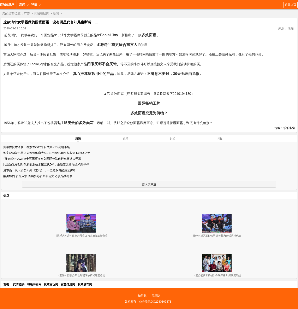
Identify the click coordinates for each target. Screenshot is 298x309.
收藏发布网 (85, 284)
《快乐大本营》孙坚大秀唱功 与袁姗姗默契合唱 (81, 235)
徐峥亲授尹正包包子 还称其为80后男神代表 (217, 235)
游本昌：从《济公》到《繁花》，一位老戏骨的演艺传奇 (39, 170)
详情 (34, 4)
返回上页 (290, 4)
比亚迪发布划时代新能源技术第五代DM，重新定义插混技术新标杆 (46, 164)
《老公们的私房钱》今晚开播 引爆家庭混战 (217, 275)
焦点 (6, 195)
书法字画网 (34, 284)
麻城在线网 (7, 4)
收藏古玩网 (51, 284)
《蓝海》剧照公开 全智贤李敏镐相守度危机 (81, 275)
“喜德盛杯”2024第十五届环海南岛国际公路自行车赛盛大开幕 (42, 158)
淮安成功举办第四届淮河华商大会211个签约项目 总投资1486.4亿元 (46, 152)
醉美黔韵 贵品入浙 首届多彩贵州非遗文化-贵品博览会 (37, 176)
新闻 (22, 4)
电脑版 (155, 295)
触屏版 (142, 295)
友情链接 (18, 284)
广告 (27, 13)
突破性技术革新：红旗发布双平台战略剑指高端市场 (36, 147)
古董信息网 (68, 284)
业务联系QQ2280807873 (155, 301)
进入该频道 (149, 184)
